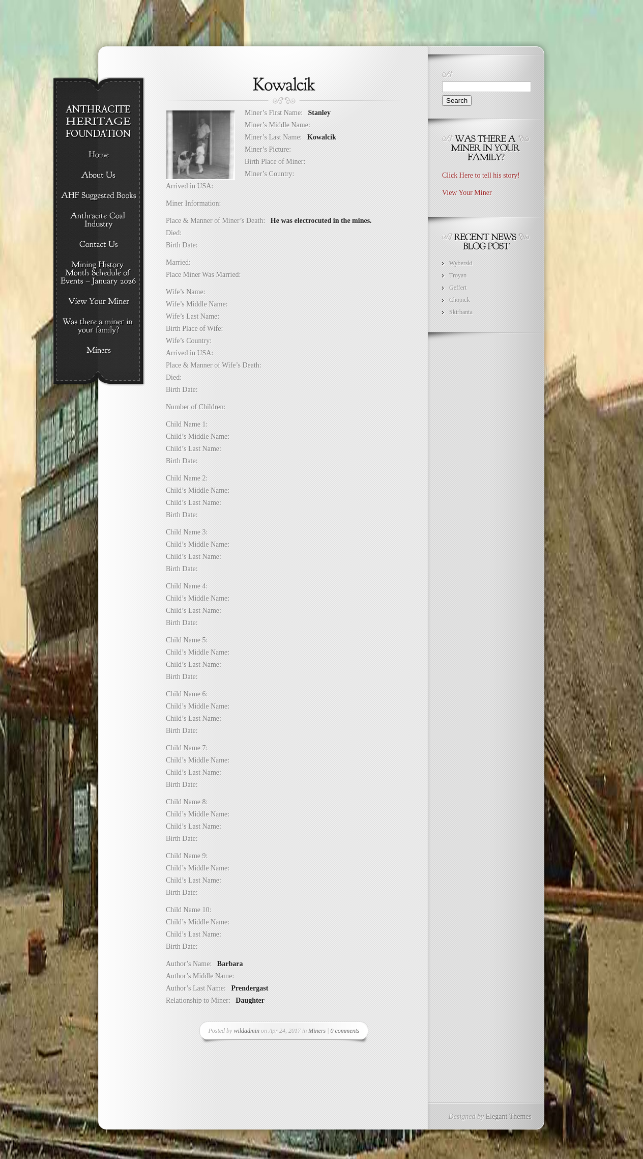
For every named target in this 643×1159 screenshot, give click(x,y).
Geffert (457, 287)
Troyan (457, 275)
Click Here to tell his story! (481, 175)
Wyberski (461, 263)
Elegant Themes (509, 1116)
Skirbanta (461, 312)
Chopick (459, 299)
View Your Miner (467, 192)
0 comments (345, 1030)
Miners (317, 1030)
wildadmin (246, 1030)
